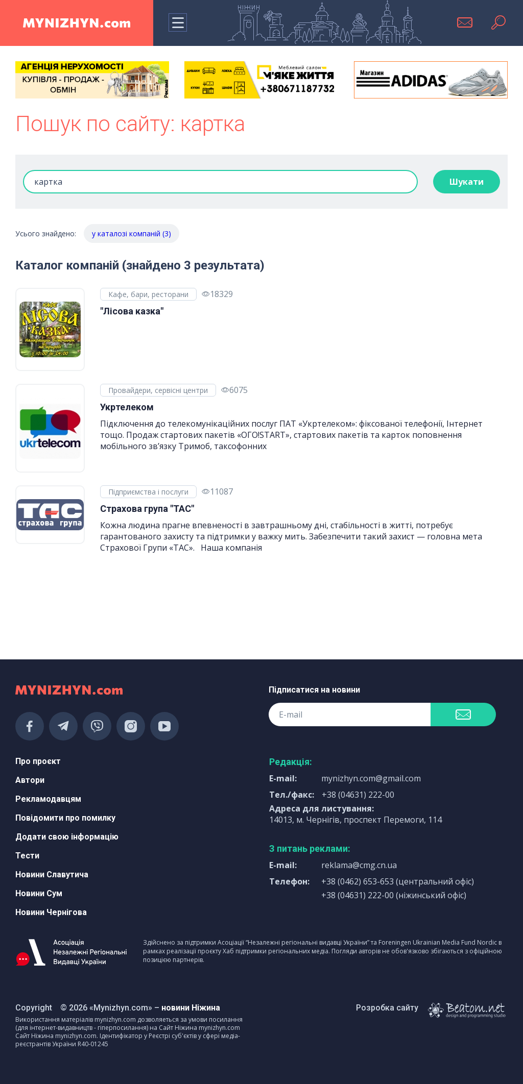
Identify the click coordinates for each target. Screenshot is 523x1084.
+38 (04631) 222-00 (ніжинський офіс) (393, 895)
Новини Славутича (51, 874)
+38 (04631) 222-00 (358, 794)
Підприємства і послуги (148, 492)
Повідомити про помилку (65, 818)
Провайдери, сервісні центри (158, 390)
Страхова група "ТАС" (147, 508)
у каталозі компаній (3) (131, 233)
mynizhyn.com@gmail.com (371, 778)
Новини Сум (38, 893)
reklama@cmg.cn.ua (359, 865)
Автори (29, 780)
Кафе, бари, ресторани (148, 294)
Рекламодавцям (48, 799)
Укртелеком (127, 407)
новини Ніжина (190, 1008)
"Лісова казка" (131, 311)
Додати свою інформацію (66, 837)
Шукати (466, 181)
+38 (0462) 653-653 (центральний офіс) (397, 881)
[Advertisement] (92, 611)
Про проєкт (38, 761)
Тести (27, 855)
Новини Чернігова (51, 912)
